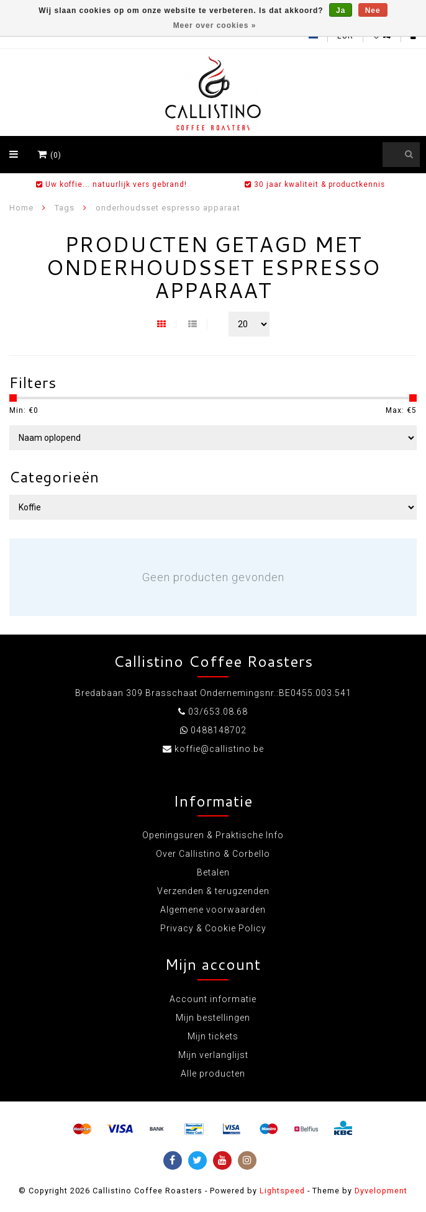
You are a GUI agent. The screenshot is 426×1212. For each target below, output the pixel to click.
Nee (373, 10)
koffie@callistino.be (219, 749)
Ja (340, 10)
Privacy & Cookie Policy (213, 928)
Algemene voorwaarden (213, 910)
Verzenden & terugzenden (213, 891)
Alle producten (213, 1074)
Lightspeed (282, 1190)
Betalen (213, 872)
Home (21, 207)
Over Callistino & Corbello (213, 854)
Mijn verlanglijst (213, 1055)
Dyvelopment (381, 1190)
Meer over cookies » (214, 25)
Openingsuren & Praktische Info (213, 835)
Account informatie (213, 999)
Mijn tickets (213, 1036)
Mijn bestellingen (213, 1018)
